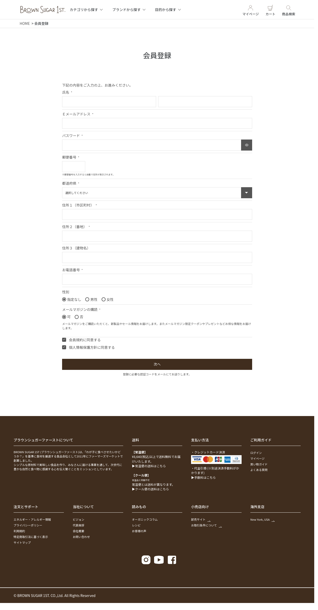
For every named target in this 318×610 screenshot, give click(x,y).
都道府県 (70, 183)
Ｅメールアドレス (77, 113)
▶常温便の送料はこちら (149, 466)
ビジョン (78, 519)
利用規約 (19, 531)
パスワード (72, 135)
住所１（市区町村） (79, 205)
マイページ (250, 10)
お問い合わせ (81, 537)
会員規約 (76, 339)
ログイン (256, 453)
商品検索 (288, 10)
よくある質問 (258, 470)
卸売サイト (200, 519)
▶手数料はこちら (203, 477)
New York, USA (262, 519)
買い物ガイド (258, 464)
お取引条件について (206, 525)
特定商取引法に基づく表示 (31, 537)
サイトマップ (22, 542)
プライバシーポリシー (28, 525)
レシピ (136, 525)
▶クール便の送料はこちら (150, 489)
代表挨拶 (78, 525)
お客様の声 (139, 531)
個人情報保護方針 (83, 347)
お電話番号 (72, 269)
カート (270, 10)
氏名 (67, 92)
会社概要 (78, 531)
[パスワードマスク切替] (246, 145)
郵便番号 (70, 157)
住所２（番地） (76, 226)
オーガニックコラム (145, 519)
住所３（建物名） (76, 247)
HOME (25, 23)
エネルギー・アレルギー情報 (32, 519)
